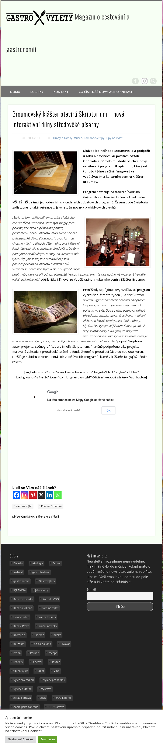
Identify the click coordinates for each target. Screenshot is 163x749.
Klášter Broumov (51, 506)
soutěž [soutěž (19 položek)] (56, 662)
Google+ (144, 81)
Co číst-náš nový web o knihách (106, 92)
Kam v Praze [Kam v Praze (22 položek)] (21, 626)
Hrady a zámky (62, 138)
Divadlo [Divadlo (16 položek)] (18, 563)
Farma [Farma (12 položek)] (56, 563)
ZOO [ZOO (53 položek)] (43, 697)
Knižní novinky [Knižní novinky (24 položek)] (48, 626)
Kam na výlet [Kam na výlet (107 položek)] (50, 608)
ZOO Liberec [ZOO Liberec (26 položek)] (64, 697)
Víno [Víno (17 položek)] (56, 670)
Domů (15, 92)
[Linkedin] (49, 495)
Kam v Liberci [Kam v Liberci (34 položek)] (47, 617)
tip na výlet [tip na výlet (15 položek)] (20, 670)
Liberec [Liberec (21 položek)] (39, 635)
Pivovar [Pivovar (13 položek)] (65, 644)
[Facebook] (16, 495)
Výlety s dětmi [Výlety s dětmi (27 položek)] (22, 688)
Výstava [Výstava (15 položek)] (46, 688)
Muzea (78, 138)
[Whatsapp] (58, 495)
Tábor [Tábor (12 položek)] (40, 670)
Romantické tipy (94, 138)
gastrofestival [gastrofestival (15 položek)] (40, 572)
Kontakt (61, 92)
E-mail (91, 589)
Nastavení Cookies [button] (20, 739)
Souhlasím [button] (48, 739)
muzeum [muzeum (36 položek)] (18, 644)
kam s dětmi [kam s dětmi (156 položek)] (21, 617)
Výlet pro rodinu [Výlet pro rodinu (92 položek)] (23, 680)
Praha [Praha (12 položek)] (17, 653)
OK (108, 410)
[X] (41, 495)
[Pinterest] (33, 495)
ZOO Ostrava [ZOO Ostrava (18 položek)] (56, 707)
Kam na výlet (24, 506)
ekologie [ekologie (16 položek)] (37, 563)
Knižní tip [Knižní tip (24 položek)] (19, 635)
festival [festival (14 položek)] (18, 572)
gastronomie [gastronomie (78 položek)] (21, 581)
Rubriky (36, 92)
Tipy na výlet (114, 138)
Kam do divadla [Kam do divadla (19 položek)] (23, 599)
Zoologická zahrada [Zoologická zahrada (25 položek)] (25, 707)
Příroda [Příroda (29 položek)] (34, 653)
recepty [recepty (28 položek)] (18, 662)
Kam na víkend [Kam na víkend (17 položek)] (22, 608)
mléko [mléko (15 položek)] (57, 635)
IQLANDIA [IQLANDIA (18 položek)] (19, 590)
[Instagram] (24, 495)
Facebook (135, 81)
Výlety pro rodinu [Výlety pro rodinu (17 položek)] (54, 680)
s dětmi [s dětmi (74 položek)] (37, 662)
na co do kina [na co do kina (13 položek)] (42, 644)
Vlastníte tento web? (68, 410)
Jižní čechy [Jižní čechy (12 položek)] (42, 590)
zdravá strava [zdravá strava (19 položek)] (22, 697)
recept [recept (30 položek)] (53, 653)
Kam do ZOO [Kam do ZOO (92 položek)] (51, 599)
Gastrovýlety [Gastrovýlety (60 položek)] (47, 581)
